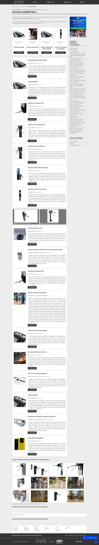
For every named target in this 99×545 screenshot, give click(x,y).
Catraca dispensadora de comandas (78, 80)
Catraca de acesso (74, 67)
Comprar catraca (74, 117)
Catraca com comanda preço (76, 62)
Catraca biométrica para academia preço (77, 56)
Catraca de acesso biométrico (76, 69)
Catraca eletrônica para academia (77, 90)
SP (29, 511)
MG (22, 511)
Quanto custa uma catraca (76, 130)
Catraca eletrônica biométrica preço (77, 87)
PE (41, 511)
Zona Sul (34, 523)
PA (59, 511)
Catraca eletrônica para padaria (77, 92)
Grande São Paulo (47, 523)
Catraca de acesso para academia (77, 71)
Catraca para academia (75, 104)
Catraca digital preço (75, 78)
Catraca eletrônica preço (76, 94)
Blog (82, 2)
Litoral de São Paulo (56, 523)
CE (48, 511)
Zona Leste (40, 523)
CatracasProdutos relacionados (74, 43)
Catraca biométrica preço (75, 58)
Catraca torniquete (74, 111)
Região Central (16, 523)
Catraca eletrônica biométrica (77, 84)
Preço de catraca (46, 9)
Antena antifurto (74, 141)
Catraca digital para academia (76, 76)
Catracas (72, 143)
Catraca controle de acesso (76, 65)
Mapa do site (83, 535)
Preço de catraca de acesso (76, 128)
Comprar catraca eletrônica (76, 119)
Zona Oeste (29, 523)
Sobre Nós (67, 2)
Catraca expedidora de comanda (36, 9)
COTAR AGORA (18, 52)
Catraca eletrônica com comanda (77, 88)
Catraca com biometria (75, 60)
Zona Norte (23, 523)
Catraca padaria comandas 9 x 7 (77, 102)
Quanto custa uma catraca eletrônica (76, 133)
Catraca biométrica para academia (77, 53)
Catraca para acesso (74, 108)
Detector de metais (74, 145)
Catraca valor (73, 115)
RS (38, 511)
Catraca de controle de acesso (77, 73)
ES (25, 511)
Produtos (51, 2)
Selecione (15, 511)
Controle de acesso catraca (25, 9)
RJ (19, 511)
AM (56, 511)
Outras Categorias (76, 138)
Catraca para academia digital (76, 106)
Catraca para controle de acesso (77, 110)
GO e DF (52, 511)
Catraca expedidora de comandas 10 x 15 (78, 98)
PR (32, 511)
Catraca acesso (73, 50)
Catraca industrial (74, 100)
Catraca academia (74, 48)
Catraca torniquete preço (76, 113)
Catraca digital (73, 75)
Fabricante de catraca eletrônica (77, 122)
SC (35, 511)
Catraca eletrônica (74, 82)
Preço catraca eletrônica (76, 124)
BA (45, 511)
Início (35, 2)
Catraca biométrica (74, 52)
